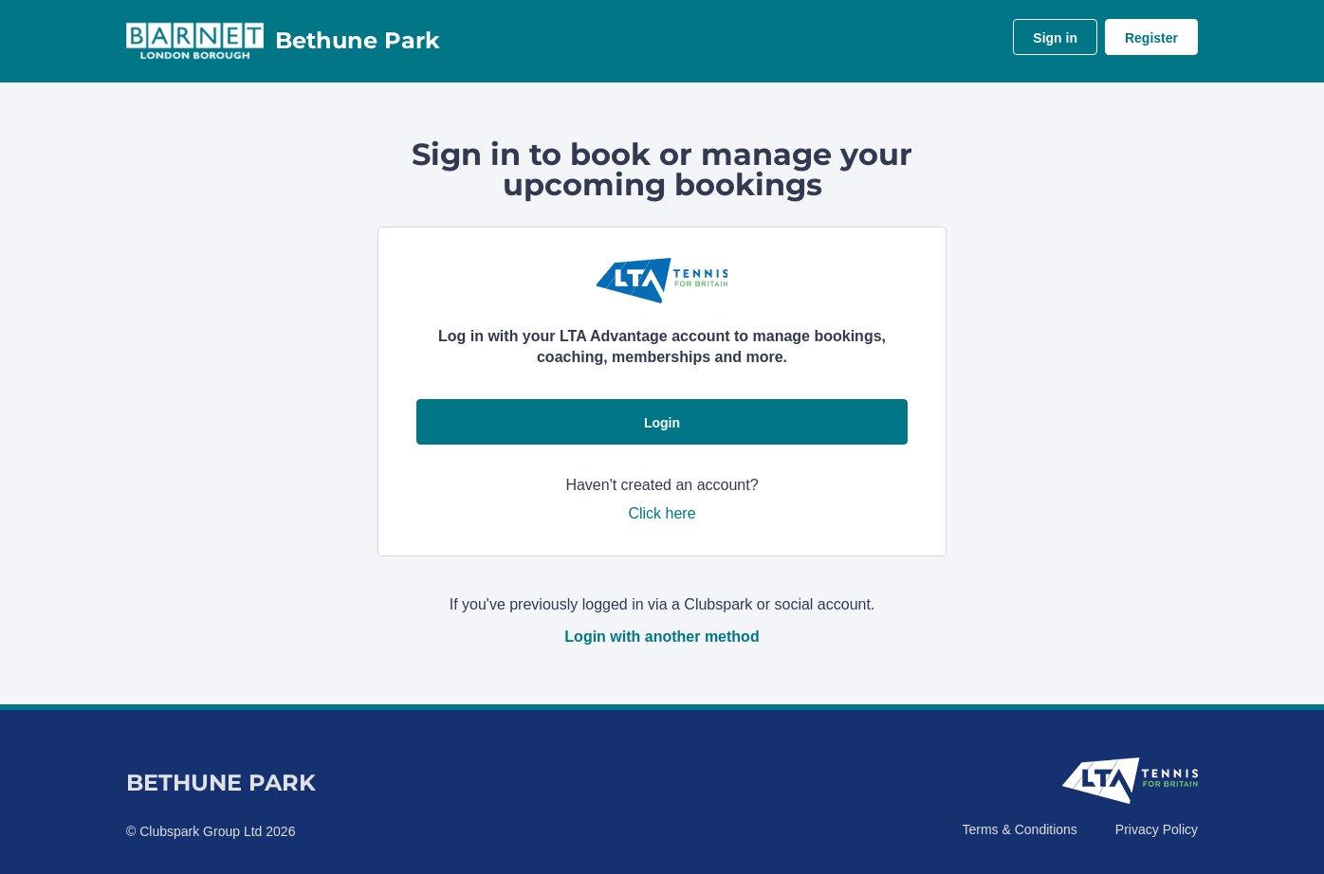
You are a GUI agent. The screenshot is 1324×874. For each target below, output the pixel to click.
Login (662, 422)
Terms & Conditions (1019, 829)
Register (1151, 38)
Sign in (1055, 38)
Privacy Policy (1156, 829)
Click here (661, 513)
